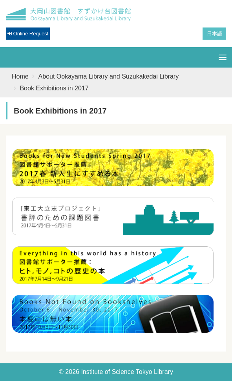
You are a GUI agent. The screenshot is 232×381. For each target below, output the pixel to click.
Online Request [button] (27, 34)
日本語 (214, 34)
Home (20, 76)
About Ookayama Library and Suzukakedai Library (108, 76)
